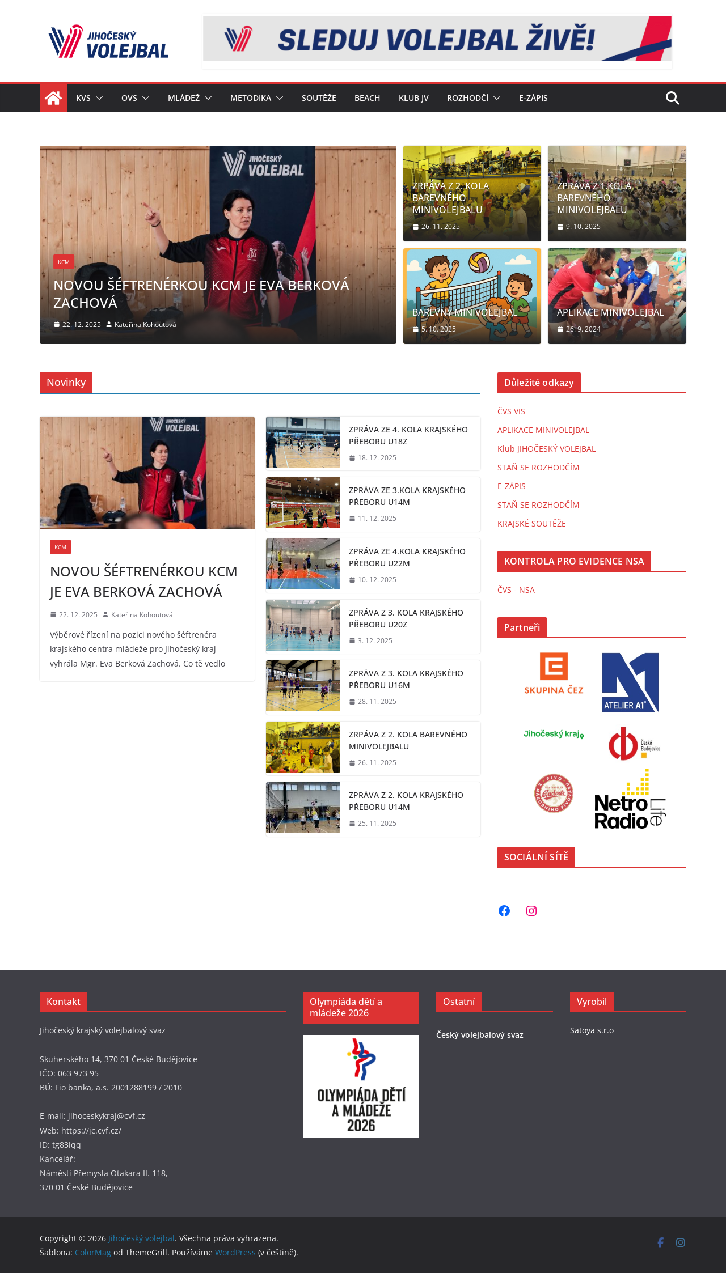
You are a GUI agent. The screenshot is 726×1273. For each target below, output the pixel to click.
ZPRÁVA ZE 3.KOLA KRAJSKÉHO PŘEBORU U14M (407, 496)
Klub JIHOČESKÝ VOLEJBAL (546, 448)
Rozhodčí (467, 97)
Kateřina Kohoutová (145, 324)
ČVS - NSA (516, 589)
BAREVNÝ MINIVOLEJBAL (465, 313)
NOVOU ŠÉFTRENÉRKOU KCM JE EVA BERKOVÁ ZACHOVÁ (201, 293)
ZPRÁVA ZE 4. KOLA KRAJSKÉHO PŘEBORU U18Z (408, 435)
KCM (64, 262)
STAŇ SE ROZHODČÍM (538, 467)
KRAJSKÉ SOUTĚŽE (531, 523)
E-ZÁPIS (511, 486)
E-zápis (533, 97)
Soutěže (319, 97)
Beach (367, 97)
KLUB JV (414, 97)
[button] (97, 98)
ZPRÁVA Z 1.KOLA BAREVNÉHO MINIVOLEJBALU (594, 197)
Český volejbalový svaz (480, 1034)
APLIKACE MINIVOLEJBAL (610, 313)
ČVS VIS (511, 411)
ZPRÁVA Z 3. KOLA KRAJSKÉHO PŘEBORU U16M (406, 679)
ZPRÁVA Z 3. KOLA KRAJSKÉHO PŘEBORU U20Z (406, 618)
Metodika (250, 97)
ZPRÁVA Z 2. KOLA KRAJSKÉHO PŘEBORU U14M (406, 801)
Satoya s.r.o (592, 1030)
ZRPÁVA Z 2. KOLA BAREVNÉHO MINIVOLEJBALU (450, 197)
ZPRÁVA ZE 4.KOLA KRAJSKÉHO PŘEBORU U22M (407, 557)
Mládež (184, 97)
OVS (129, 97)
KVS (83, 97)
